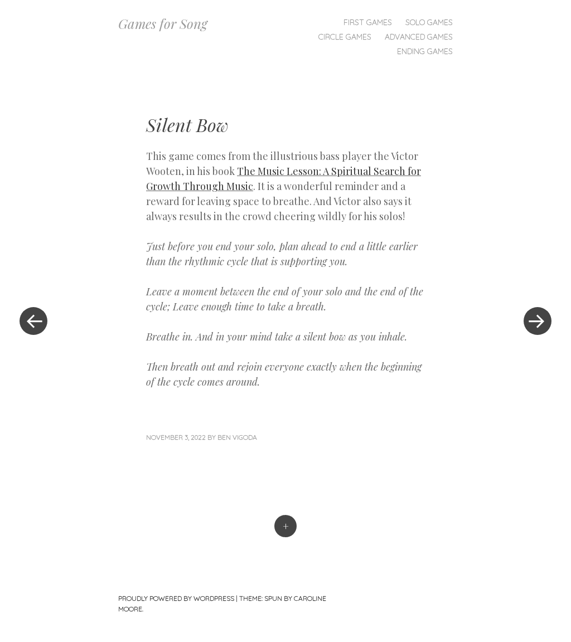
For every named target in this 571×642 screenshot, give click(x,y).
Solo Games (429, 22)
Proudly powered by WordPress (176, 598)
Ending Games (425, 51)
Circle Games (344, 37)
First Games (367, 22)
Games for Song (162, 23)
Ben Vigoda (237, 437)
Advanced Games (419, 37)
